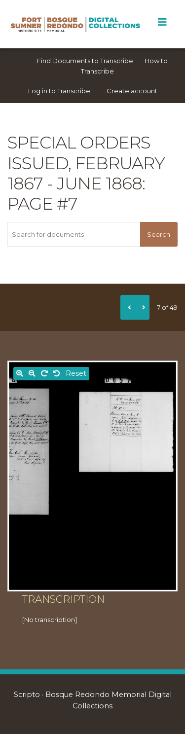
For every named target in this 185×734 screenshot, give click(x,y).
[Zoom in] (19, 373)
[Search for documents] (73, 234)
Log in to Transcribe (59, 91)
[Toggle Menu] (162, 22)
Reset (76, 373)
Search (158, 234)
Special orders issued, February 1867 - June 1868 (86, 162)
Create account (132, 91)
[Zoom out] (32, 373)
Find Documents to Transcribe (85, 61)
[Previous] (127, 307)
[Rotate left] (56, 373)
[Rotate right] (44, 373)
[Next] (142, 307)
